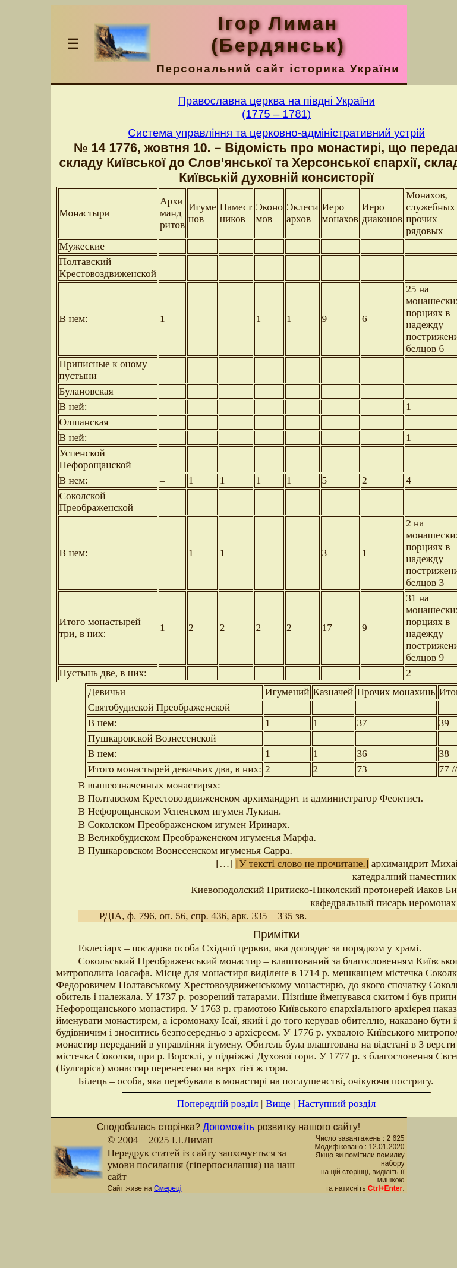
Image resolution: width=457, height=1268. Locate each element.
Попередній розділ (218, 1103)
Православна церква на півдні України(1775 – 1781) (276, 107)
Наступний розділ (337, 1103)
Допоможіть (228, 1127)
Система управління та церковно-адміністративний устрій (276, 133)
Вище (278, 1103)
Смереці (167, 1188)
